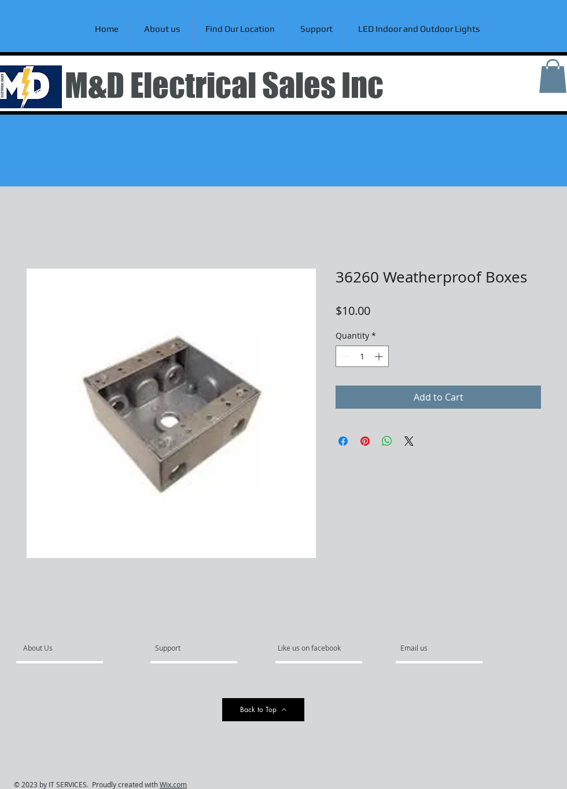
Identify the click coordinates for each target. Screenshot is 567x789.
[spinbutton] (362, 356)
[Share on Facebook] (343, 441)
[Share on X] (409, 441)
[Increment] (380, 356)
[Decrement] (344, 356)
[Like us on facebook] (312, 648)
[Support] (182, 648)
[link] (553, 76)
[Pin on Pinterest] (365, 441)
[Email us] (431, 648)
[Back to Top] (263, 709)
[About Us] (67, 648)
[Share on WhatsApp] (387, 441)
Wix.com (173, 784)
